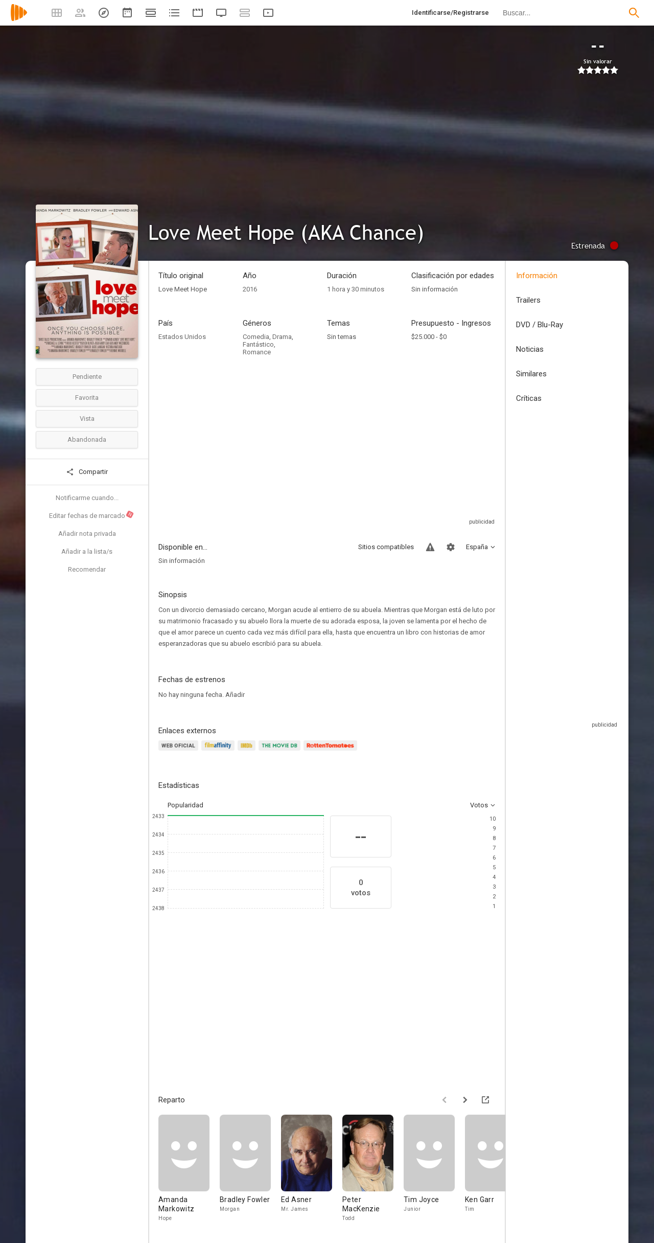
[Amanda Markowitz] (189, 1169)
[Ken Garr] (495, 1169)
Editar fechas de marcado (91, 514)
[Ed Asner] (311, 1169)
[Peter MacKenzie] (373, 1169)
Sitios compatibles (386, 547)
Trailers (528, 300)
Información (536, 275)
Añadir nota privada (87, 533)
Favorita (87, 397)
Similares (531, 373)
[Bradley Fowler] (250, 1169)
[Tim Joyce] (434, 1169)
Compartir (87, 472)
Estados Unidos (182, 337)
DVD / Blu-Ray (539, 324)
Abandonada (86, 439)
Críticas (529, 398)
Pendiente (87, 376)
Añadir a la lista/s (86, 551)
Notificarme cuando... (87, 498)
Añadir (235, 694)
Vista (87, 418)
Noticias (530, 349)
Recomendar (87, 569)
